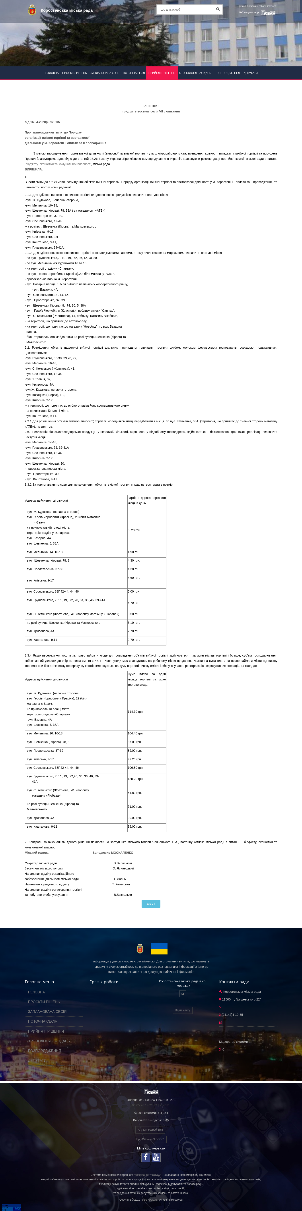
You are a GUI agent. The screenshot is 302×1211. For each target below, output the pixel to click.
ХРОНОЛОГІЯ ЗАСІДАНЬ (195, 73)
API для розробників (150, 1129)
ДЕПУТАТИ (251, 73)
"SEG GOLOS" (150, 1199)
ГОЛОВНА (52, 73)
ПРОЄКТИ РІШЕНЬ (74, 73)
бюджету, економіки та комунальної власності (58, 164)
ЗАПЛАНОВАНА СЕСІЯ (104, 73)
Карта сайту (182, 1010)
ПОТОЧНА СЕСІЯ (134, 73)
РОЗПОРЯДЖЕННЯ (227, 73)
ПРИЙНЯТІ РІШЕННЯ (161, 73)
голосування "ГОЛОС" (147, 1174)
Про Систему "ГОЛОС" (150, 1139)
